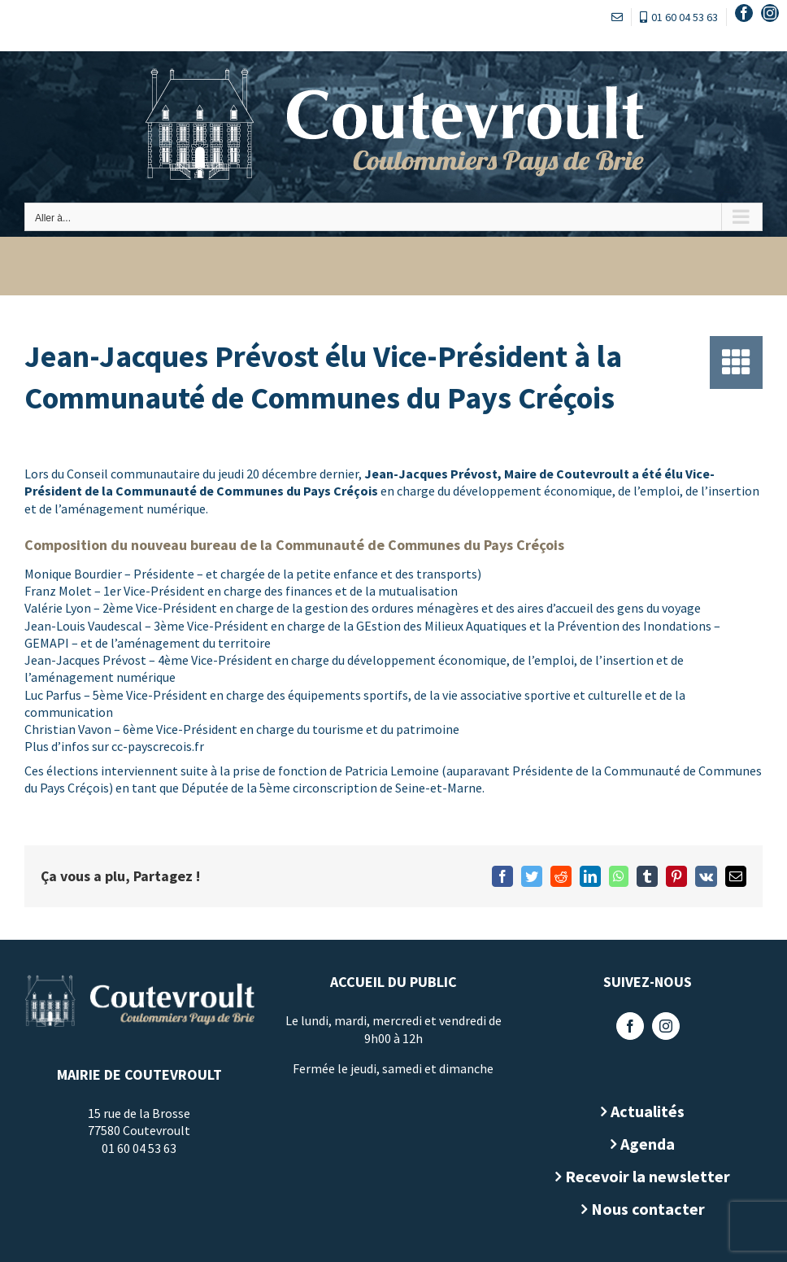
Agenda (642, 1143)
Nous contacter (641, 1209)
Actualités (642, 1111)
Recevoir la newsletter (641, 1176)
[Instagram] (659, 1026)
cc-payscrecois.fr (157, 746)
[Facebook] (623, 1026)
